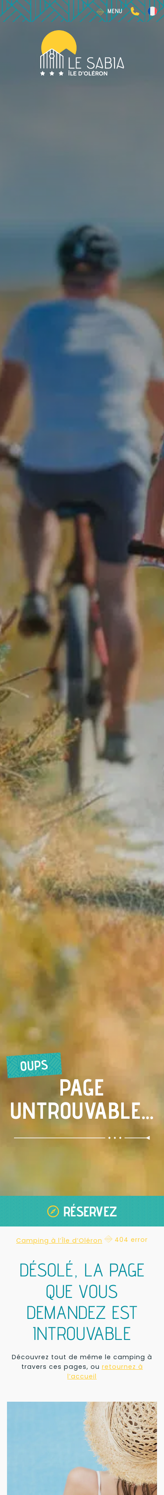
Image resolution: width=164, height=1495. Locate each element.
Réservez (90, 1211)
